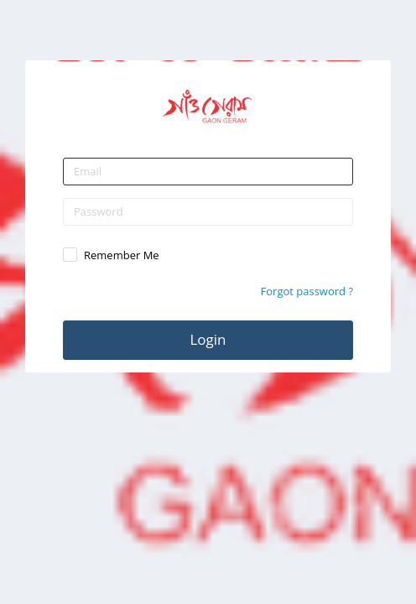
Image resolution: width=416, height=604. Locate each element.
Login (208, 339)
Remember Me (121, 255)
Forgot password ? (307, 291)
